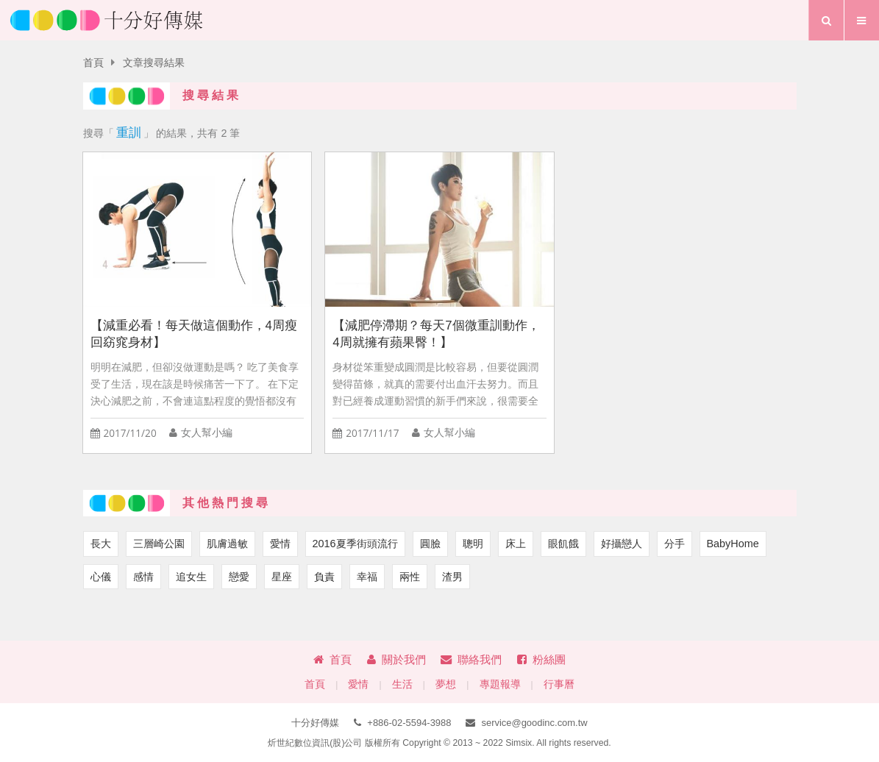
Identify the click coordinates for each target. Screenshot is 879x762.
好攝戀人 (621, 543)
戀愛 (239, 577)
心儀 (100, 577)
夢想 (445, 684)
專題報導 (500, 684)
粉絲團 (541, 659)
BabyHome (733, 543)
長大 (100, 543)
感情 (143, 577)
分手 (674, 543)
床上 (515, 543)
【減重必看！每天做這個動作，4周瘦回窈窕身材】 (193, 333)
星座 (281, 577)
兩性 (409, 577)
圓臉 (430, 543)
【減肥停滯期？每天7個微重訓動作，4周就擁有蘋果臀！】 (435, 333)
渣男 (452, 577)
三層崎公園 (159, 543)
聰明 (473, 543)
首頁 (93, 62)
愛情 (280, 543)
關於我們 (396, 659)
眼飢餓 (563, 543)
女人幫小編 (206, 432)
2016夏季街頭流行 (355, 543)
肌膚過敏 (227, 543)
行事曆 (559, 684)
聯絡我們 (471, 659)
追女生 (191, 577)
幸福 (367, 577)
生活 (402, 684)
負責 (324, 577)
